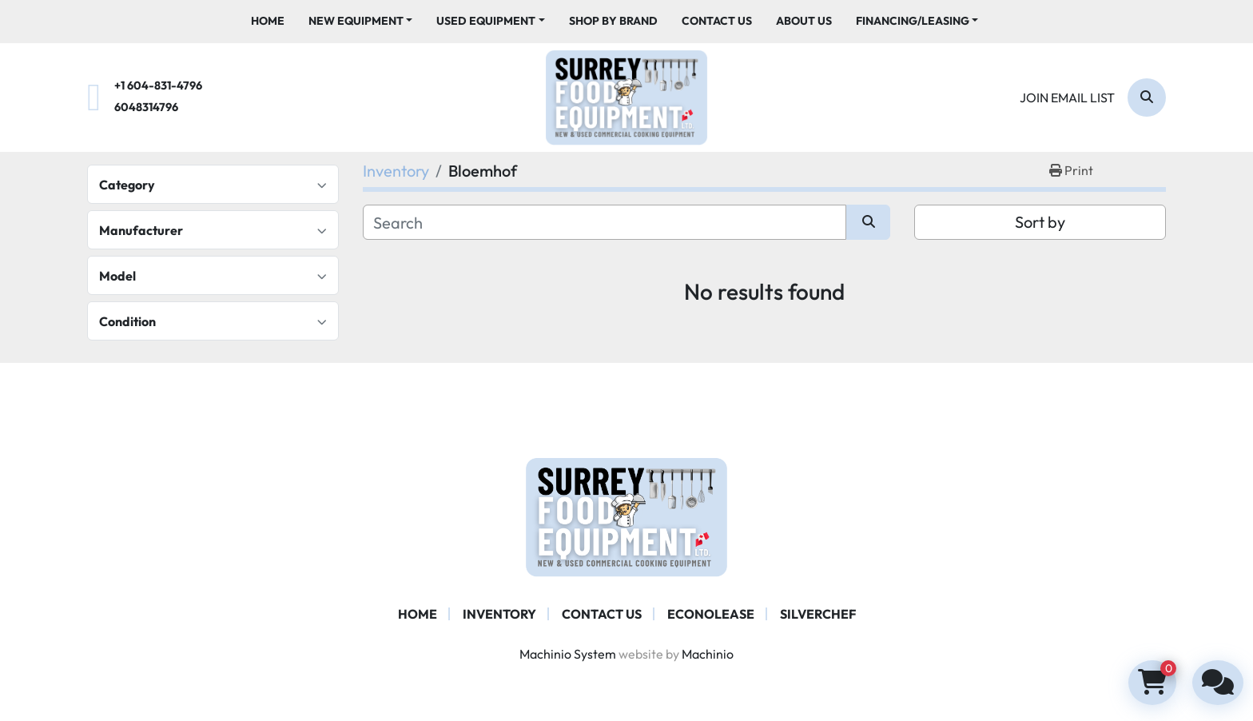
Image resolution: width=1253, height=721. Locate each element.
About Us (804, 21)
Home (267, 21)
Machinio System (567, 654)
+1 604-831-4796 (158, 85)
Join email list (1067, 98)
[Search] (1147, 97)
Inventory (499, 614)
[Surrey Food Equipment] (626, 516)
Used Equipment (485, 21)
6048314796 (146, 107)
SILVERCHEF (818, 614)
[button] (360, 21)
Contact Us (717, 21)
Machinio (708, 654)
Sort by (1040, 222)
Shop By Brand (613, 21)
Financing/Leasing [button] (912, 21)
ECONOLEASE (710, 614)
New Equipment (356, 21)
